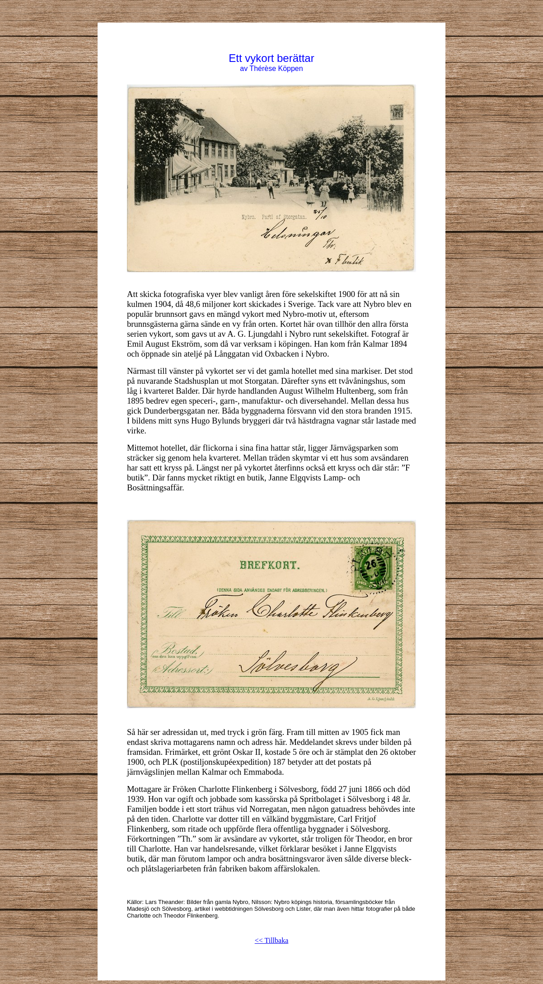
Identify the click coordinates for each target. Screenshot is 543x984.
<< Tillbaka (272, 940)
